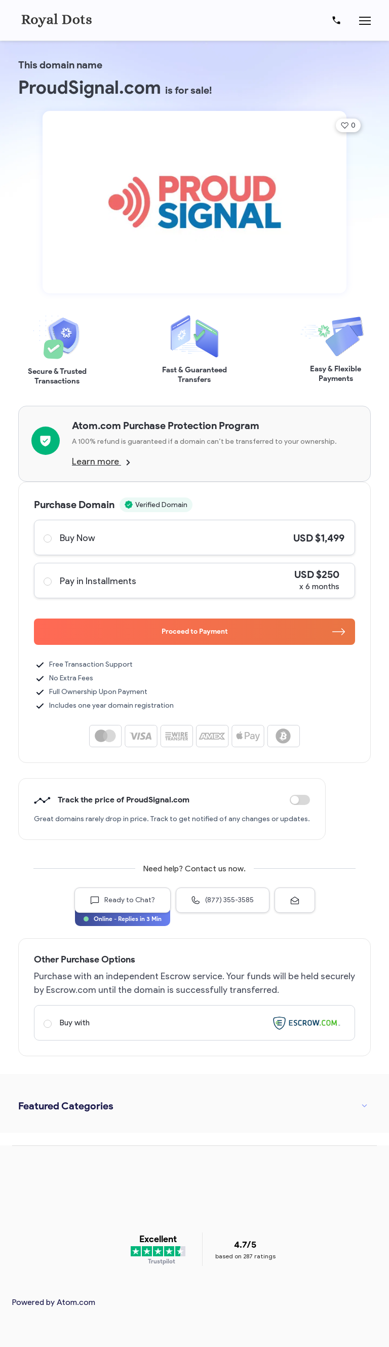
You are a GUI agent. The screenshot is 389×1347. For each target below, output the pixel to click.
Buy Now (194, 537)
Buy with (194, 1022)
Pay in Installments (194, 580)
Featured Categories (65, 1106)
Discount (300, 800)
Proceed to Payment (253, 631)
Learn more (101, 461)
